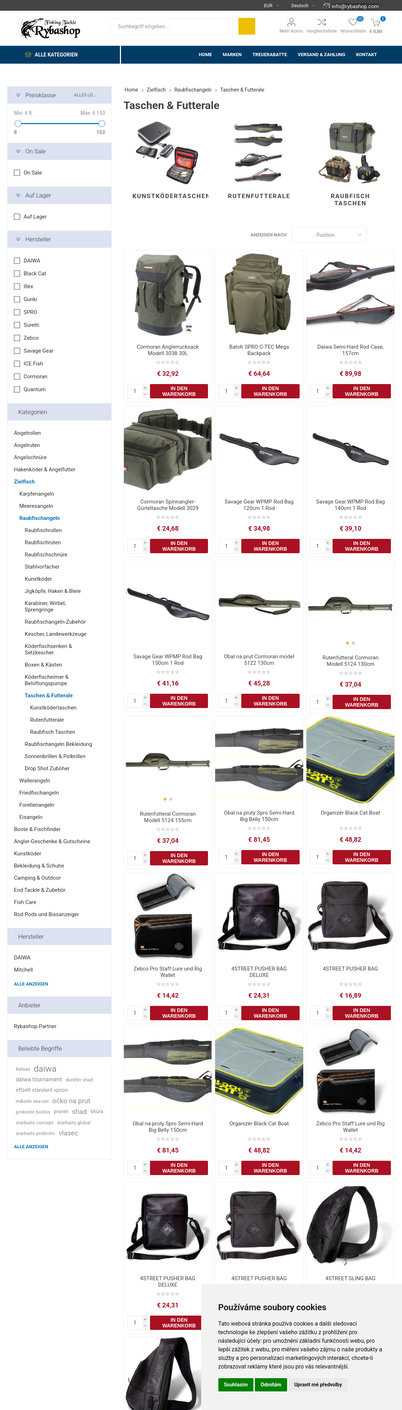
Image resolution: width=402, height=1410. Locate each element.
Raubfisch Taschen (350, 199)
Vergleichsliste (322, 31)
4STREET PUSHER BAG (350, 969)
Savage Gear (39, 351)
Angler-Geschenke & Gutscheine (52, 841)
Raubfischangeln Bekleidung (58, 744)
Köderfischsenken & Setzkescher (48, 649)
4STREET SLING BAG (350, 1278)
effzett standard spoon (42, 1090)
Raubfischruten (43, 542)
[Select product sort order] (329, 235)
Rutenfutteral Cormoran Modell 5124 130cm (351, 660)
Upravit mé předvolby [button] (318, 1384)
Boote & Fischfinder (37, 829)
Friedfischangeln (39, 793)
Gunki (30, 299)
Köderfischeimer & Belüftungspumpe (46, 680)
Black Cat (35, 273)
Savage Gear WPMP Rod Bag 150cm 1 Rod (167, 659)
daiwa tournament (39, 1079)
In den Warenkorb (179, 391)
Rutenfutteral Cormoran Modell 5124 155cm (168, 817)
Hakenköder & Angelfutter (44, 469)
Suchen (246, 26)
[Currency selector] (268, 5)
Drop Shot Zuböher (47, 768)
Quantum (34, 389)
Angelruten (27, 445)
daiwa (45, 1069)
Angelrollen (27, 433)
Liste (389, 235)
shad (79, 1111)
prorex (61, 1112)
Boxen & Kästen (43, 665)
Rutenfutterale (259, 196)
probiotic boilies (33, 1112)
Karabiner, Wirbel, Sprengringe (45, 606)
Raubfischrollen (43, 530)
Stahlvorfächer (42, 567)
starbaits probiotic (35, 1133)
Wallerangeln (34, 780)
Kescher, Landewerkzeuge (56, 634)
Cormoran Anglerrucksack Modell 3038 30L (168, 350)
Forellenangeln (36, 805)
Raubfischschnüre (46, 554)
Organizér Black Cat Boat (350, 813)
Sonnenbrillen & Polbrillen (55, 756)
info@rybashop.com (355, 6)
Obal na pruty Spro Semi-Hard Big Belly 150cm (259, 816)
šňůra (97, 1112)
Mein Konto (291, 31)
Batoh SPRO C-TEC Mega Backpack (259, 350)
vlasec (68, 1133)
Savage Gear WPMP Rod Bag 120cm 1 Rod (259, 504)
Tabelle (375, 235)
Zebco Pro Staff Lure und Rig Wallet (168, 972)
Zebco (31, 338)
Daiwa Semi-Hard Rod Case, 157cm (350, 350)
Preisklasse (40, 95)
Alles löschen (85, 95)
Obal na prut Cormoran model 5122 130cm (259, 659)
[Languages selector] (300, 5)
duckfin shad (79, 1079)
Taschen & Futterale (49, 695)
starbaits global (74, 1122)
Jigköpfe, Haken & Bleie (53, 591)
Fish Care (25, 902)
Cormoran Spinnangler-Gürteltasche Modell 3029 (168, 504)
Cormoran (35, 376)
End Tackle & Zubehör (40, 890)
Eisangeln (31, 817)
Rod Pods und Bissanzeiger (46, 914)
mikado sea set (32, 1101)
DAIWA (32, 260)
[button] (347, 643)
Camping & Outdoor (37, 878)
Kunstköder (38, 579)
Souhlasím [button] (236, 1384)
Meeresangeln (36, 506)
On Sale (35, 151)
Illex (28, 286)
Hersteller (38, 239)
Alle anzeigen (31, 984)
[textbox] (174, 26)
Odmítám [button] (271, 1384)
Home (131, 90)
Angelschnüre (30, 457)
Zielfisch (24, 481)
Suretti (31, 325)
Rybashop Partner (35, 1026)
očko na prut (71, 1101)
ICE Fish (33, 363)
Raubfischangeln (39, 518)
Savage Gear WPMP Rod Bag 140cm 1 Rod (350, 504)
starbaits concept (34, 1122)
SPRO (30, 312)
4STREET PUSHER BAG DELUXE (259, 972)
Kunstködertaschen (170, 196)
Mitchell (23, 970)
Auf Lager (38, 195)
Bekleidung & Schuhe (39, 866)
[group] (350, 604)
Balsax (23, 1069)
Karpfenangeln (36, 494)
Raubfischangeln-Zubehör (55, 622)
